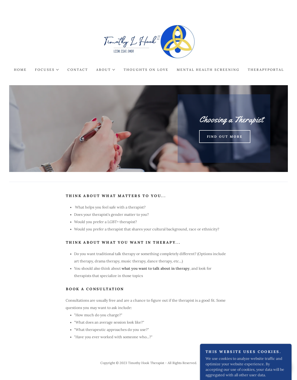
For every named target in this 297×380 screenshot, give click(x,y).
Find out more (225, 137)
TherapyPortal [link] (266, 70)
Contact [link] (77, 70)
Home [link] (20, 70)
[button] (46, 69)
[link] (148, 40)
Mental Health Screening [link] (208, 70)
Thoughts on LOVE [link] (146, 70)
